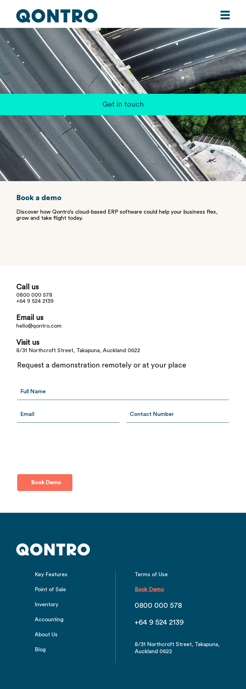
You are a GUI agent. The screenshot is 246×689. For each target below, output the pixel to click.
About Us (46, 634)
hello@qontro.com (39, 326)
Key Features (51, 574)
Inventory (46, 604)
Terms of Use (151, 574)
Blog (40, 649)
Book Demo (149, 589)
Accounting (49, 619)
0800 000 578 (34, 295)
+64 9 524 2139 (35, 301)
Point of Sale (50, 589)
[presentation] (63, 447)
